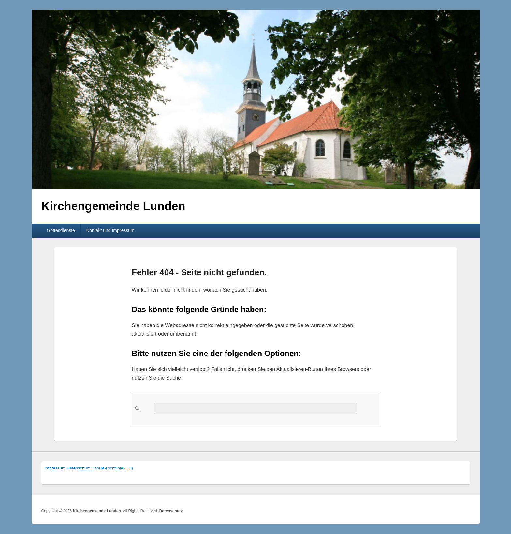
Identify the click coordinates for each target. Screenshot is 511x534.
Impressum (55, 468)
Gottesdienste (61, 230)
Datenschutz (78, 468)
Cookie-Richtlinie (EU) (112, 468)
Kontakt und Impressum (110, 230)
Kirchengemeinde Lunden (113, 206)
